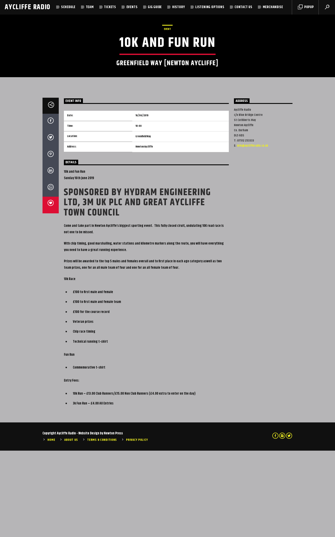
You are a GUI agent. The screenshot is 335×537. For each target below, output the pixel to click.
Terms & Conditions (102, 526)
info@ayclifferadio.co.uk (252, 232)
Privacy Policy (137, 526)
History (178, 7)
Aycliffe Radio (27, 7)
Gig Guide (155, 7)
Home (51, 526)
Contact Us (243, 7)
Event (167, 72)
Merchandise (273, 7)
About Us (71, 526)
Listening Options (209, 7)
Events (132, 7)
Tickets (110, 7)
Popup (306, 7)
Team (90, 7)
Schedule (68, 7)
